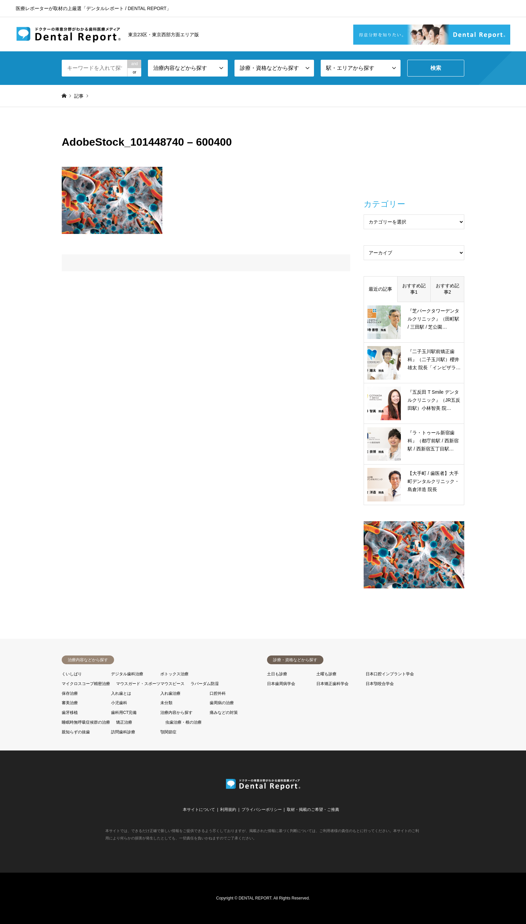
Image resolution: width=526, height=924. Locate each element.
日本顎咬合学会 (380, 683)
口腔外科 (218, 693)
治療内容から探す (176, 712)
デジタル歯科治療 (127, 674)
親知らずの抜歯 (76, 732)
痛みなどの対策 (224, 712)
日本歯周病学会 (281, 683)
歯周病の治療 (222, 702)
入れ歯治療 (170, 693)
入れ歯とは (121, 693)
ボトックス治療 (174, 674)
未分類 (166, 702)
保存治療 (70, 693)
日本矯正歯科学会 (332, 683)
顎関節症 (168, 732)
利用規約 (228, 809)
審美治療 (70, 702)
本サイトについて (199, 809)
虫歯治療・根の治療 (183, 722)
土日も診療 (277, 674)
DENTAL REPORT (255, 898)
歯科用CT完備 (124, 712)
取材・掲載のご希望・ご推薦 (313, 809)
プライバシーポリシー (262, 809)
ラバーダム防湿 (205, 683)
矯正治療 (124, 722)
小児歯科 (119, 702)
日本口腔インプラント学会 (390, 674)
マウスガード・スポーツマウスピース (150, 683)
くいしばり (72, 674)
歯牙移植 (70, 712)
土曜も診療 (326, 674)
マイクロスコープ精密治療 (86, 683)
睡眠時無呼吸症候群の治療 (86, 722)
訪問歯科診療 (123, 732)
